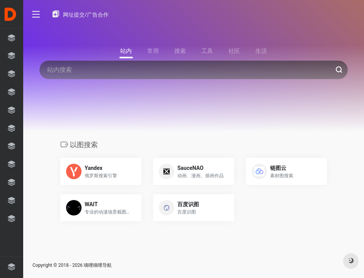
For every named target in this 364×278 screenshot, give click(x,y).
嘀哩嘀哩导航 (98, 265)
